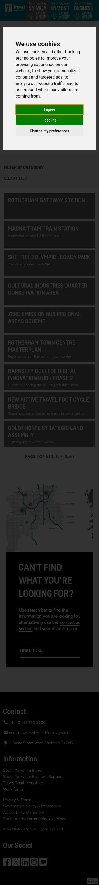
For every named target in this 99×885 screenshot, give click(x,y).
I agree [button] (49, 109)
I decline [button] (49, 120)
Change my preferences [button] (49, 131)
